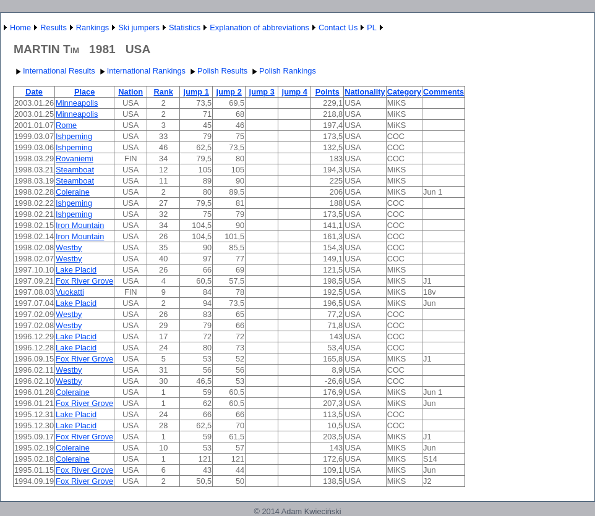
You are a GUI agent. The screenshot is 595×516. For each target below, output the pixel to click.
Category (404, 91)
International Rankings (141, 70)
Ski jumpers (139, 27)
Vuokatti (70, 292)
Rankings (92, 27)
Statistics (184, 27)
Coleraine (73, 192)
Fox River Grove (84, 280)
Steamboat (75, 169)
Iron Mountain (80, 225)
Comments (443, 91)
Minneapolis (77, 103)
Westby (69, 247)
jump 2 (229, 91)
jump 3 (262, 91)
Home (20, 27)
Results (53, 27)
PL (372, 27)
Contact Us (338, 27)
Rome (66, 125)
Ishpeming (74, 136)
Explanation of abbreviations (259, 27)
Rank (163, 91)
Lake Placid (76, 269)
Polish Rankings (282, 70)
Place (84, 91)
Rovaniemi (74, 158)
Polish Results (217, 70)
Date (34, 91)
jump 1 (196, 91)
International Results (54, 70)
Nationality (365, 91)
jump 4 (294, 91)
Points (327, 91)
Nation (130, 91)
